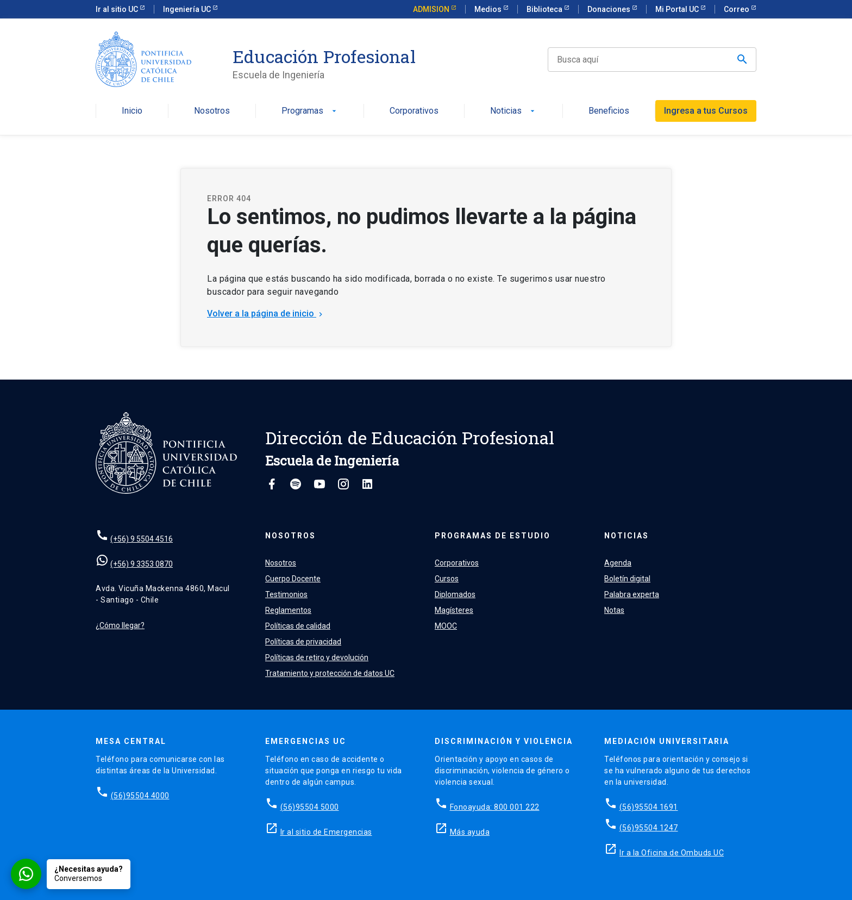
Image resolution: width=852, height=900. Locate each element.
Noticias (513, 111)
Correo (737, 9)
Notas (614, 610)
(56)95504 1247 (648, 827)
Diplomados (455, 594)
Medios (488, 9)
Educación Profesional (324, 56)
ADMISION (432, 9)
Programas (310, 111)
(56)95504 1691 (648, 807)
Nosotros (212, 111)
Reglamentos (288, 610)
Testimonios (286, 594)
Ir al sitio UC (118, 9)
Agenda (617, 562)
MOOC (446, 626)
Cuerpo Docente (293, 578)
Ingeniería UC (187, 9)
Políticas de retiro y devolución (316, 657)
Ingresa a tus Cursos (706, 110)
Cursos (447, 578)
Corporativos (414, 111)
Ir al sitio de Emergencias (326, 832)
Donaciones (609, 9)
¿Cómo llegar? (120, 625)
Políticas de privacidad (303, 641)
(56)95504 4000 (140, 795)
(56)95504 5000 (309, 807)
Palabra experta (631, 594)
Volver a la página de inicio (266, 313)
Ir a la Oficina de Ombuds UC (671, 852)
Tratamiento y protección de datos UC (329, 673)
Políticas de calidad (297, 626)
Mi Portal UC (677, 9)
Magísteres (454, 610)
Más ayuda (470, 832)
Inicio (132, 111)
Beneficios (608, 111)
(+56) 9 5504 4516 (141, 539)
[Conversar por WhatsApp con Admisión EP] (70, 874)
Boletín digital (627, 578)
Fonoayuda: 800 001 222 (495, 807)
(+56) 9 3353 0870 (141, 564)
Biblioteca (545, 9)
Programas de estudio (492, 535)
